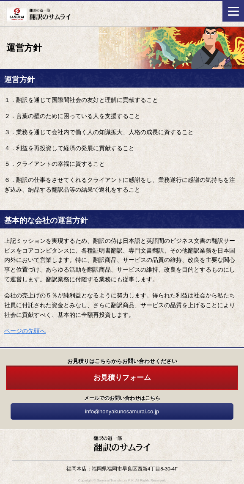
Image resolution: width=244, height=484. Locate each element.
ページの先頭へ (25, 330)
